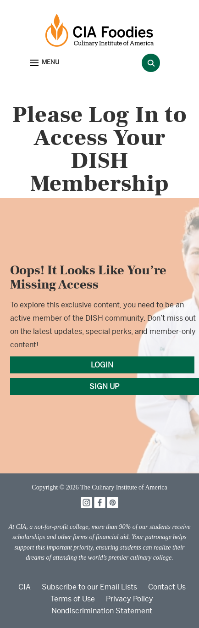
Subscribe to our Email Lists (89, 587)
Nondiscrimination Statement (101, 610)
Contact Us (167, 587)
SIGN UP (104, 386)
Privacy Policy (129, 599)
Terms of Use (72, 599)
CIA (24, 587)
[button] (44, 63)
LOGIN (102, 365)
